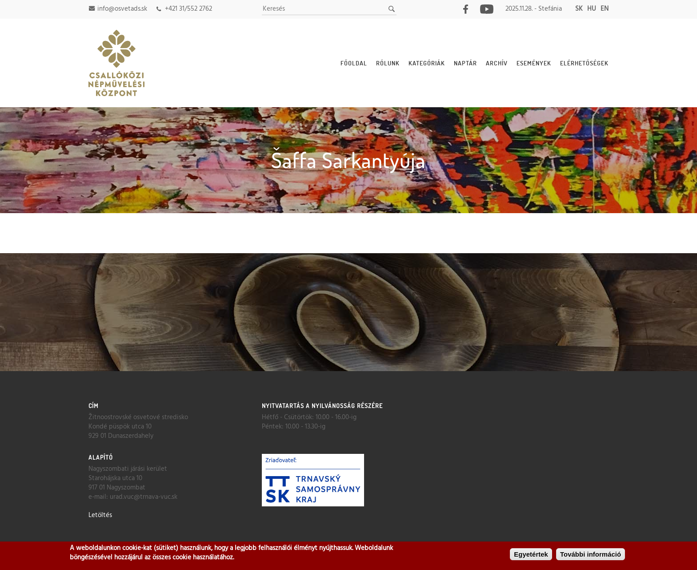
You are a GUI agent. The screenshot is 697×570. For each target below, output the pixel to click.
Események (534, 63)
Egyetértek (531, 554)
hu (591, 9)
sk (579, 9)
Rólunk (388, 63)
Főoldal (353, 63)
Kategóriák (427, 63)
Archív (497, 63)
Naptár (465, 63)
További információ (590, 554)
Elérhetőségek (584, 63)
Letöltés (100, 515)
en (605, 9)
